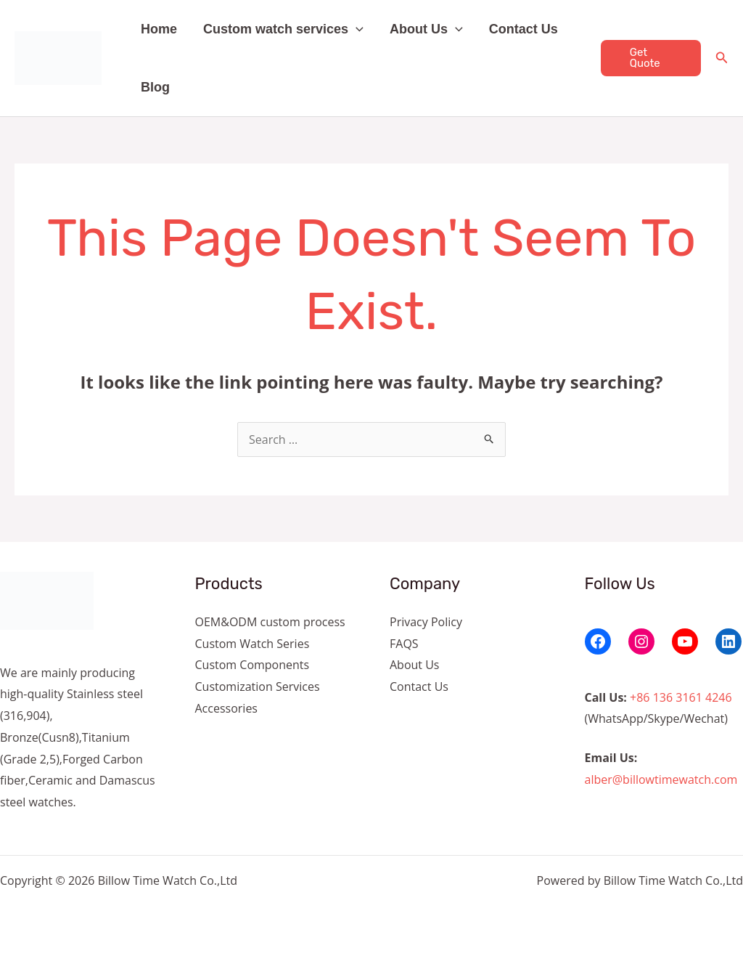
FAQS (404, 644)
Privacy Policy (426, 622)
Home (159, 29)
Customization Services (257, 686)
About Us (426, 29)
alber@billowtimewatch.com (661, 779)
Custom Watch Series (252, 644)
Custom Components (252, 665)
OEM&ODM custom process (270, 622)
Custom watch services (283, 29)
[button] (356, 29)
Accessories (226, 708)
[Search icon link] (721, 59)
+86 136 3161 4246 (681, 697)
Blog (155, 87)
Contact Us (523, 29)
